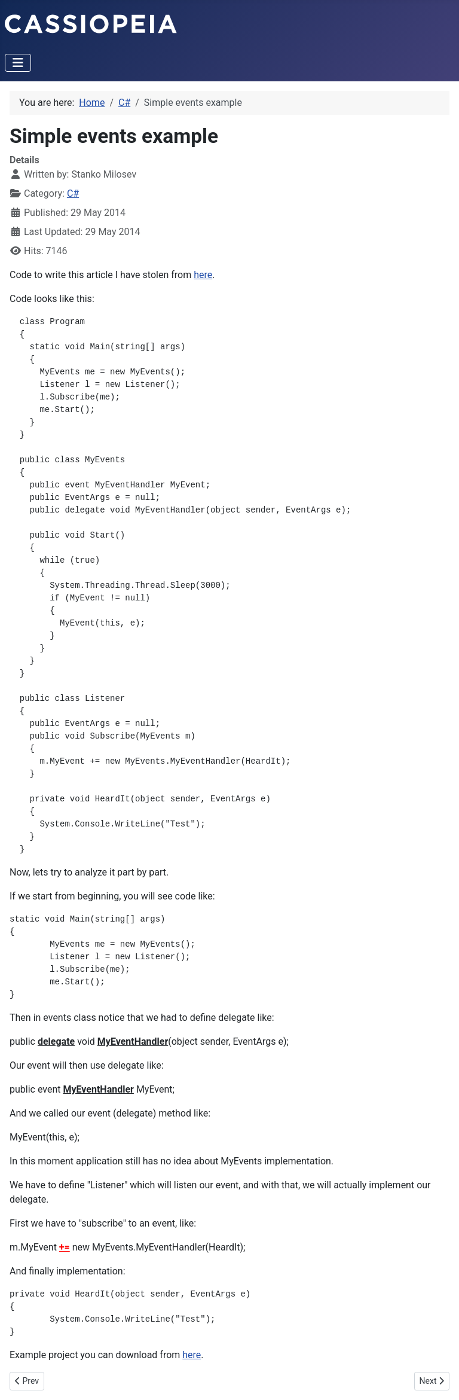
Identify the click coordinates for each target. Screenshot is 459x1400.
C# (73, 193)
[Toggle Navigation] (18, 63)
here (203, 274)
